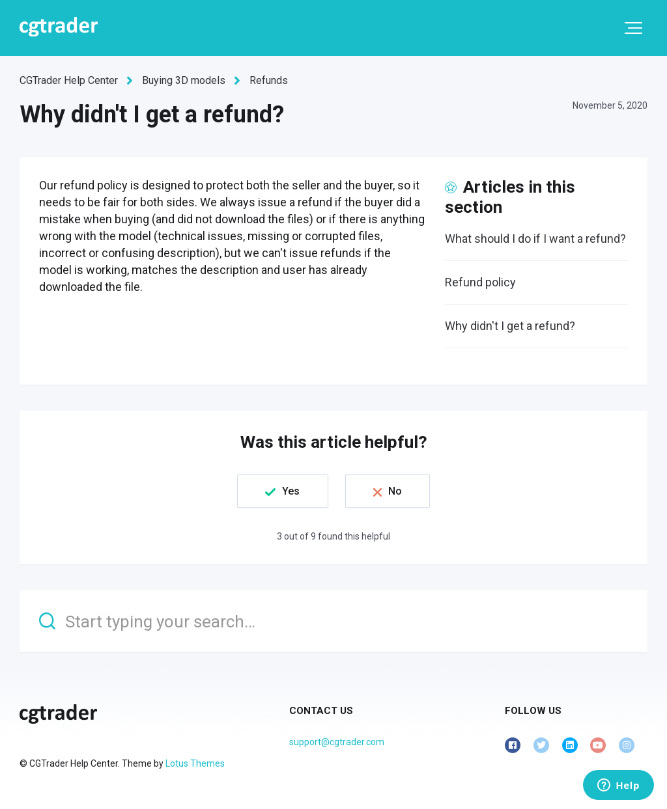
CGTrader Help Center (69, 80)
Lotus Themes (195, 763)
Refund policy (480, 282)
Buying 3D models (183, 80)
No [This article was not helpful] (395, 491)
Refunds (268, 80)
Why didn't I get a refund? (510, 326)
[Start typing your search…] (333, 621)
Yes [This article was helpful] (291, 491)
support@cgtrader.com (336, 742)
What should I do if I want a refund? (535, 238)
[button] (633, 28)
